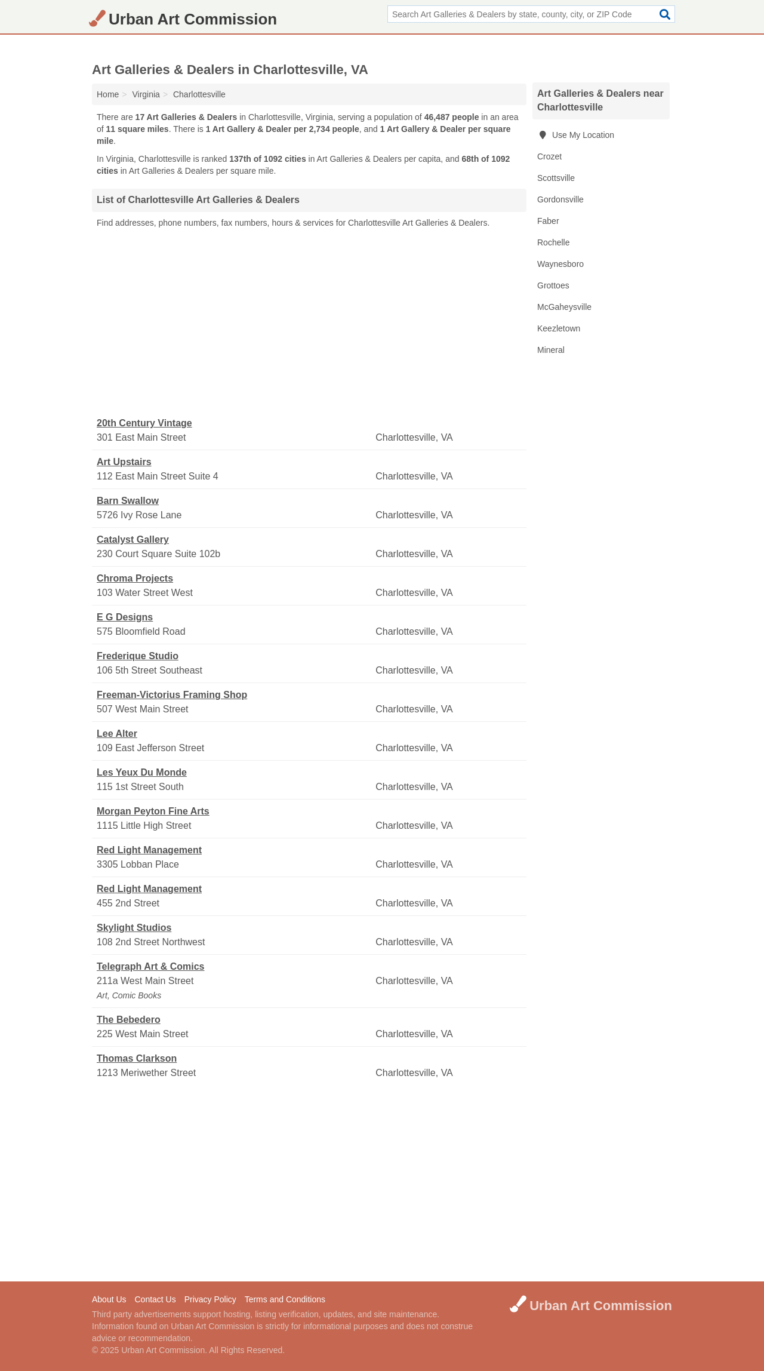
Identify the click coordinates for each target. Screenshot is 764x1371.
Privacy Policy (210, 1299)
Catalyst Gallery (133, 539)
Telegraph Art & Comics (150, 966)
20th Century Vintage (144, 423)
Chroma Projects (135, 578)
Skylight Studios (134, 928)
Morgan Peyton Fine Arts (153, 811)
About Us (109, 1299)
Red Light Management (149, 850)
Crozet (549, 156)
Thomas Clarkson (137, 1058)
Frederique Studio (137, 656)
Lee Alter (117, 733)
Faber (548, 221)
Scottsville (556, 178)
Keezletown (558, 328)
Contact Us (154, 1299)
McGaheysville (564, 307)
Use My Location (575, 135)
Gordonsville (560, 199)
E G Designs (125, 617)
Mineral (551, 350)
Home (108, 94)
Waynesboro (560, 264)
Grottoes (553, 285)
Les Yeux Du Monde (142, 772)
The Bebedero (129, 1020)
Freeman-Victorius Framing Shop (172, 695)
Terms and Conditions (285, 1299)
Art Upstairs (124, 462)
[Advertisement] (309, 323)
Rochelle (553, 242)
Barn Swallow (128, 501)
